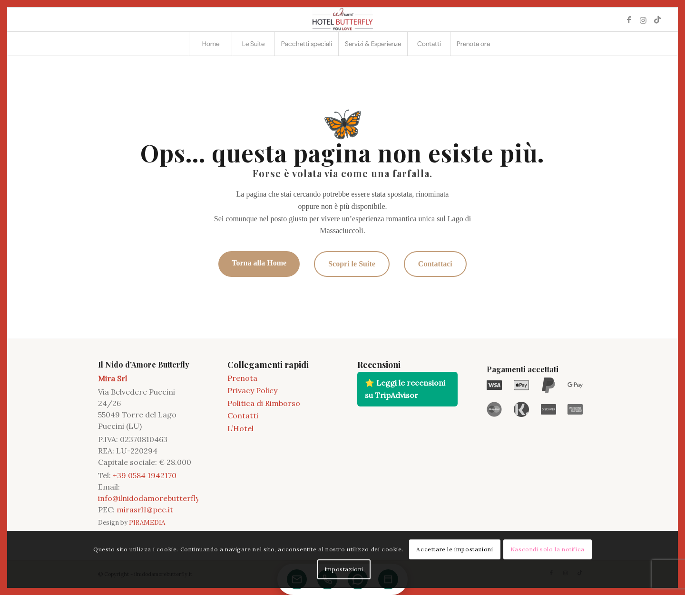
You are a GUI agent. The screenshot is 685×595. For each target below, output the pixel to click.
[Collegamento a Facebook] (629, 19)
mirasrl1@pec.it (145, 509)
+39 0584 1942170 (144, 475)
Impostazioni (343, 569)
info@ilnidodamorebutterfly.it (152, 498)
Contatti (242, 415)
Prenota (242, 378)
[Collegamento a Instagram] (643, 19)
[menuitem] (210, 44)
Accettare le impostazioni (454, 549)
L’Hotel (240, 428)
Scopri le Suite (351, 264)
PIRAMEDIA (147, 523)
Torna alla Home (259, 263)
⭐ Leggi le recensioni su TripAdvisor (405, 389)
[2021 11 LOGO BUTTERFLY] (342, 19)
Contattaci (435, 264)
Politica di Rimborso (263, 403)
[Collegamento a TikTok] (657, 19)
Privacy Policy (252, 390)
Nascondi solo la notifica (547, 549)
